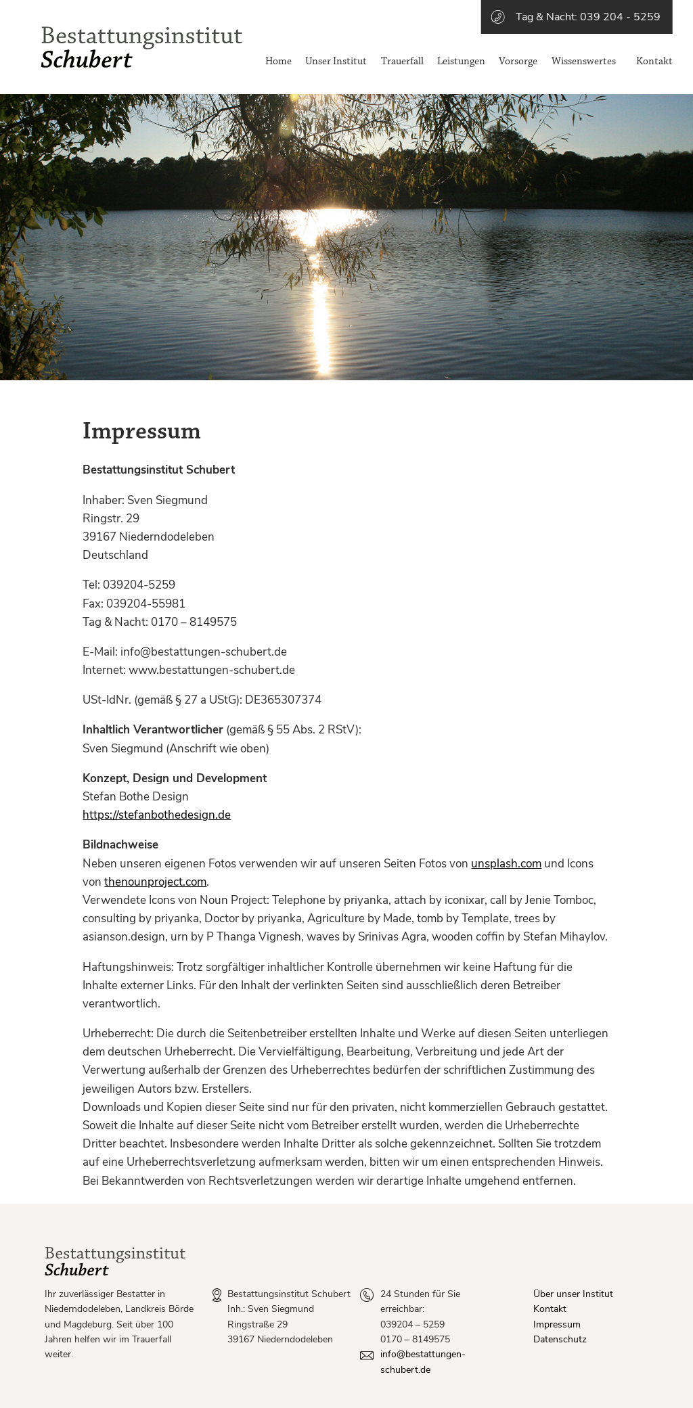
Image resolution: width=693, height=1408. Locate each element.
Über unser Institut (573, 1294)
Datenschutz (560, 1339)
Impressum (557, 1324)
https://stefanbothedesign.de (157, 815)
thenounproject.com (155, 882)
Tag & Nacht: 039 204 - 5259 (588, 16)
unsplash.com (506, 863)
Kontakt (549, 1308)
